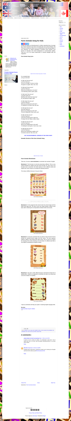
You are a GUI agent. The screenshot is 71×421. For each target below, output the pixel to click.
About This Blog (10, 17)
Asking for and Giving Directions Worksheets (13, 59)
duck (33, 330)
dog (31, 330)
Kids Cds (26, 347)
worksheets (62, 46)
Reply (25, 344)
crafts (61, 31)
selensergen (34, 415)
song (61, 43)
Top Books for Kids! (26, 17)
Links (47, 17)
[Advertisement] (38, 28)
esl (41, 330)
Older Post (53, 382)
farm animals (44, 330)
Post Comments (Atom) (31, 384)
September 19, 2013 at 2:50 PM (34, 347)
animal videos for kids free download (31, 338)
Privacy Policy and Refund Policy (35, 412)
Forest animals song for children (28, 308)
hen (26, 331)
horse (29, 331)
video (61, 44)
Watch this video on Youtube (38, 155)
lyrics (31, 331)
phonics (61, 40)
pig (33, 331)
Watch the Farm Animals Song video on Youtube (38, 73)
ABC (61, 26)
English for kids (37, 330)
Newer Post (23, 382)
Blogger (44, 415)
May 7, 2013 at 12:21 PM (44, 338)
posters (61, 41)
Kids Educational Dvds (40, 350)
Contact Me (42, 17)
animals (25, 330)
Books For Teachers (17, 17)
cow (29, 330)
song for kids (39, 331)
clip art (61, 29)
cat (28, 330)
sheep (35, 331)
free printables (49, 330)
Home (5, 17)
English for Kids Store (35, 17)
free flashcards (63, 35)
